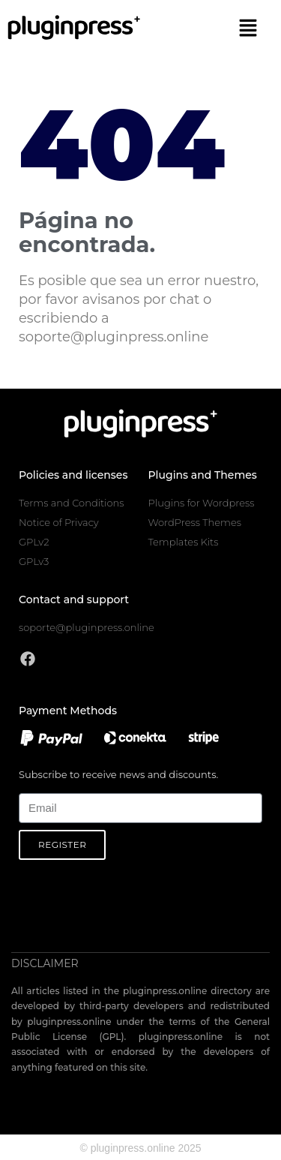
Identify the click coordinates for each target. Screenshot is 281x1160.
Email (31, 784)
